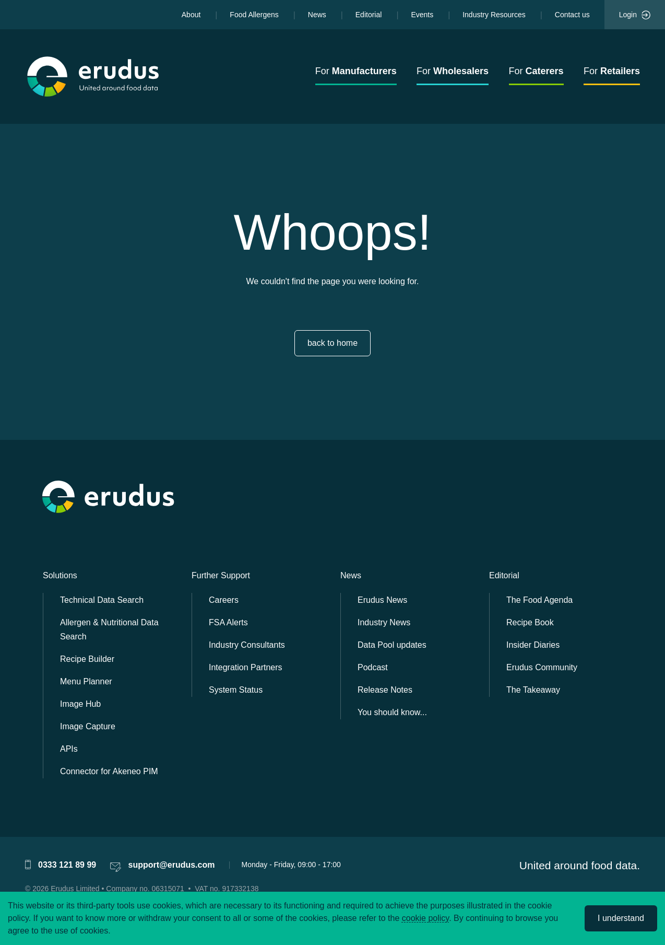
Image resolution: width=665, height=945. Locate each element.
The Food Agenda (539, 600)
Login (634, 15)
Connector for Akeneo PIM (109, 771)
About (191, 14)
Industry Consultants (247, 644)
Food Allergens (254, 14)
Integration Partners (245, 667)
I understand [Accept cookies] (621, 918)
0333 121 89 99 (67, 864)
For (356, 71)
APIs (69, 748)
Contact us (572, 14)
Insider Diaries (533, 644)
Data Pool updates (392, 644)
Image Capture (87, 726)
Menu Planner (86, 681)
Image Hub (80, 703)
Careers (224, 600)
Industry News (384, 622)
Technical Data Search (102, 600)
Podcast (373, 667)
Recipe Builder (87, 659)
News (317, 14)
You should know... (392, 712)
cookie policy (425, 918)
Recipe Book (530, 622)
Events (422, 14)
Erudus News (382, 600)
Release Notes (385, 689)
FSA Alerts (228, 622)
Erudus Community (541, 667)
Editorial (368, 14)
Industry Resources (494, 14)
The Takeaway (533, 689)
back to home (332, 343)
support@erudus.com (171, 864)
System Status (236, 689)
